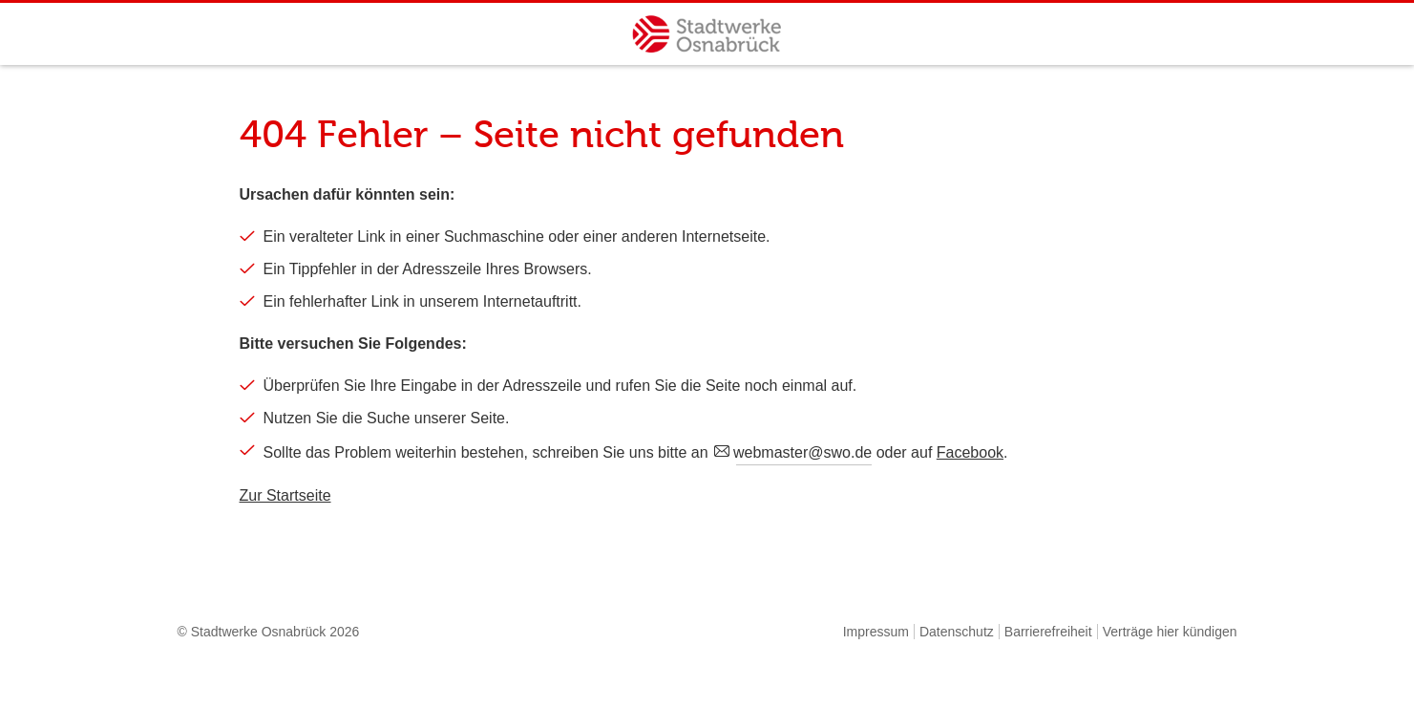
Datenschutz (956, 631)
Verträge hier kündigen (1170, 631)
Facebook (970, 452)
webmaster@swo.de (804, 452)
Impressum (876, 631)
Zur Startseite (285, 495)
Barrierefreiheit (1048, 631)
